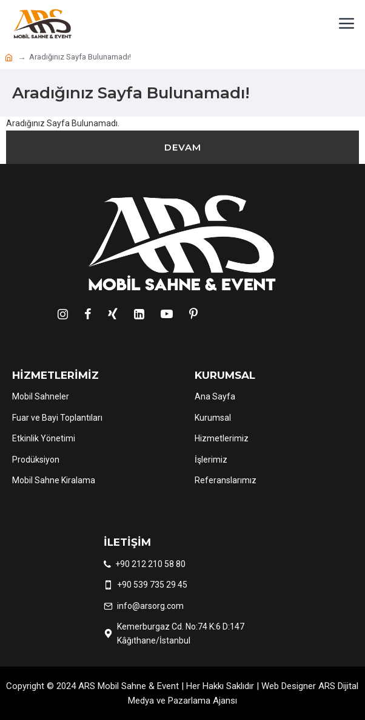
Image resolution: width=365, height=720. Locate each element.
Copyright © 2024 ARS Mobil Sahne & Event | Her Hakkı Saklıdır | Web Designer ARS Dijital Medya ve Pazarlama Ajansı (182, 693)
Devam (182, 147)
